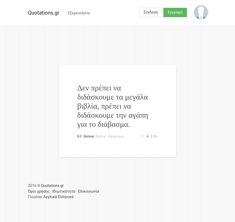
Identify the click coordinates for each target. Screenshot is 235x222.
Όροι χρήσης (39, 191)
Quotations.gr (43, 13)
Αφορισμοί (116, 136)
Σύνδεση (151, 12)
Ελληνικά (65, 197)
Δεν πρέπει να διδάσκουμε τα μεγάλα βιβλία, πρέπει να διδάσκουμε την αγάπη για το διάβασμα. (112, 105)
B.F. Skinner (85, 136)
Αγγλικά (50, 197)
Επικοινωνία (88, 191)
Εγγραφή (175, 12)
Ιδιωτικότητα (63, 191)
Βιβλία (100, 136)
